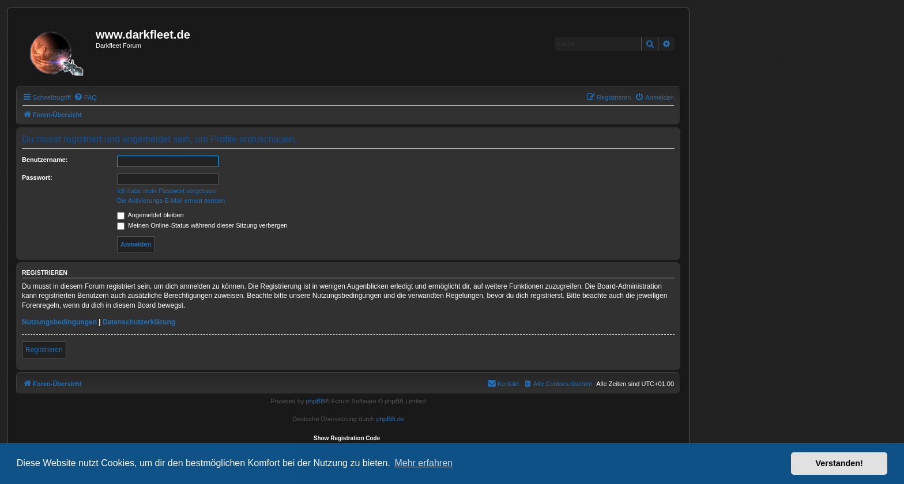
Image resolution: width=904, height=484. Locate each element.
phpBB (315, 401)
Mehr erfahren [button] (423, 463)
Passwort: (37, 177)
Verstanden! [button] (839, 463)
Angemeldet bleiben (150, 214)
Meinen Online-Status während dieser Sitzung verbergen (202, 225)
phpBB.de (390, 418)
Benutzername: (44, 159)
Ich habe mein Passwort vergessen (166, 190)
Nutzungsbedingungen (59, 322)
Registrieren (44, 350)
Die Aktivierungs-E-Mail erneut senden (171, 200)
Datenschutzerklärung (139, 322)
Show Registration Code (347, 438)
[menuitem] (85, 97)
